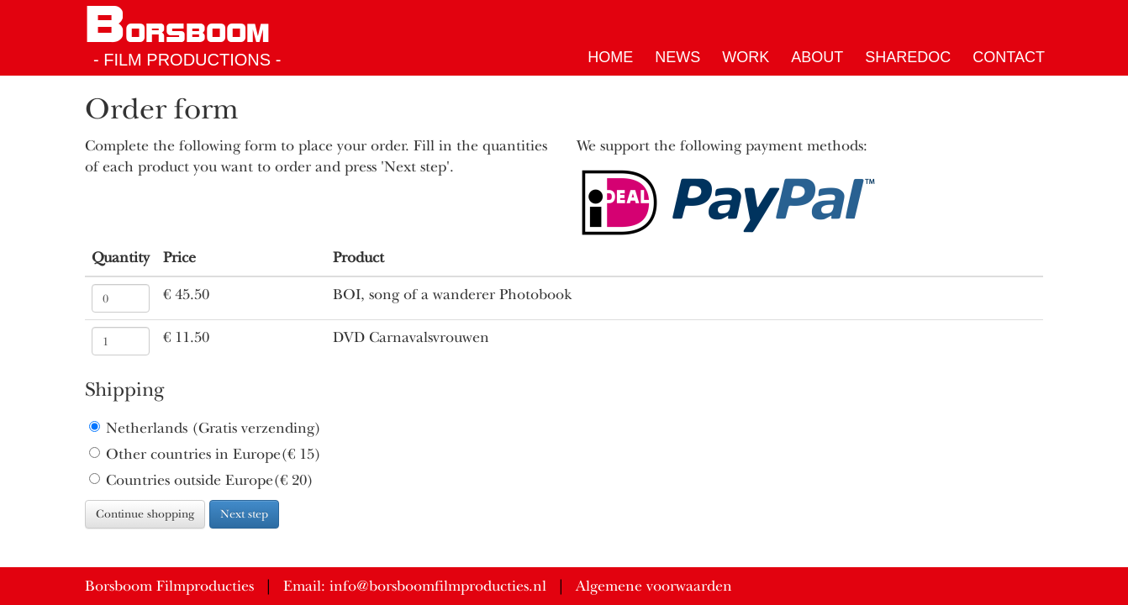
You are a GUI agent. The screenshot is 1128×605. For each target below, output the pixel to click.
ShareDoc (908, 57)
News (677, 57)
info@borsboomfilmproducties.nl (437, 586)
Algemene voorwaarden (654, 586)
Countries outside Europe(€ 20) (201, 480)
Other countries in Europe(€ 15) (205, 454)
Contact (1009, 57)
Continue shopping (145, 514)
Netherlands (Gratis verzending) (205, 428)
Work (745, 57)
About (817, 57)
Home (610, 57)
